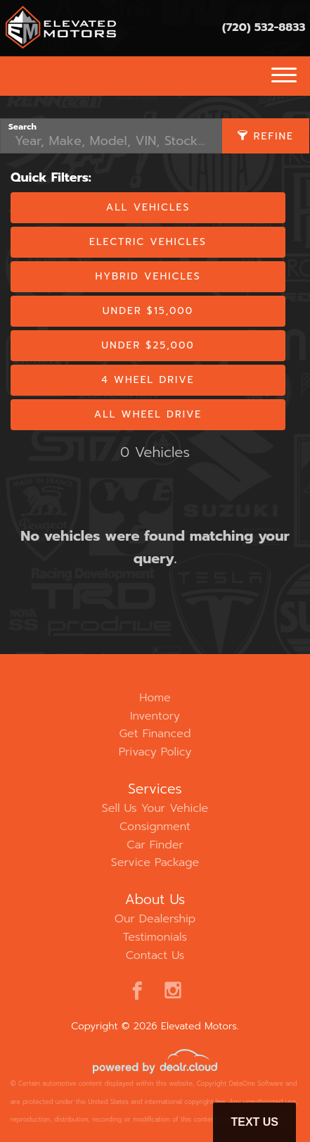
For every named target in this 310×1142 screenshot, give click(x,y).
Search (22, 126)
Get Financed (155, 733)
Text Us (254, 1122)
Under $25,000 (147, 345)
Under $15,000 (148, 310)
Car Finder (155, 844)
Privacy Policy (155, 751)
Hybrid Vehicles (147, 276)
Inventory (155, 716)
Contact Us (155, 955)
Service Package (155, 862)
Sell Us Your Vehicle (155, 808)
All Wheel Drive (148, 414)
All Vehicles (148, 207)
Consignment (155, 826)
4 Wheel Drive (147, 379)
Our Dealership (155, 918)
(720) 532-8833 (264, 27)
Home (155, 697)
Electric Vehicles (148, 241)
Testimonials (155, 937)
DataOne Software (256, 1083)
